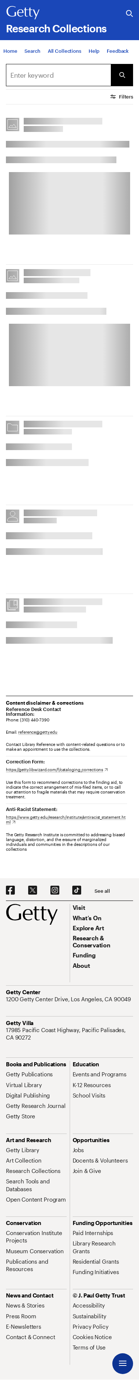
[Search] (32, 54)
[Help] (94, 54)
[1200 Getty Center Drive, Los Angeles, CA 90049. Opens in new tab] (69, 999)
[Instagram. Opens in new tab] (54, 890)
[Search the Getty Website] (129, 14)
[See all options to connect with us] (102, 891)
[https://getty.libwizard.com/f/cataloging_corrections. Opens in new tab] (57, 769)
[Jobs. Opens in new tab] (78, 1150)
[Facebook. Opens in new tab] (10, 890)
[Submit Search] (122, 75)
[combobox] (58, 75)
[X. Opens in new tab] (32, 890)
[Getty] (23, 13)
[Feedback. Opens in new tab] (118, 54)
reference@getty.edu (37, 732)
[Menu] (122, 1363)
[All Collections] (64, 54)
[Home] (10, 54)
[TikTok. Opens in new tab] (76, 890)
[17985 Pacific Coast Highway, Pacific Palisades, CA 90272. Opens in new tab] (69, 1033)
